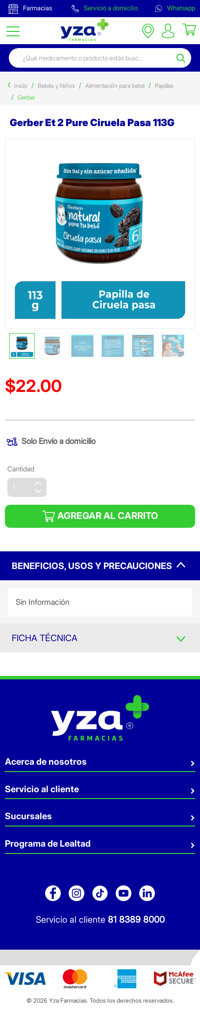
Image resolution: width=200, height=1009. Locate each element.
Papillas (164, 85)
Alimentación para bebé (115, 85)
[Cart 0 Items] (189, 29)
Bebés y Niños (56, 85)
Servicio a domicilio (105, 8)
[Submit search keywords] (182, 58)
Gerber (26, 97)
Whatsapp (175, 8)
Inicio (20, 85)
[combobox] (91, 58)
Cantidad (20, 469)
